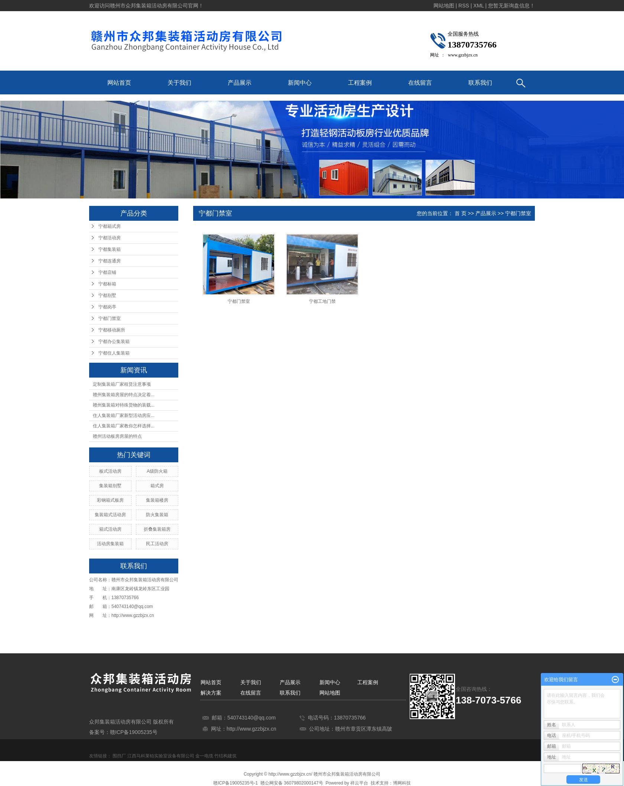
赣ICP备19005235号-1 (235, 783)
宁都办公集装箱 (114, 341)
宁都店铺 (107, 272)
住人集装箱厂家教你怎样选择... (124, 425)
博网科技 (402, 783)
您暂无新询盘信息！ (511, 6)
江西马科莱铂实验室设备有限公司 (160, 755)
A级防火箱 (157, 471)
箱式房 (157, 485)
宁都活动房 (109, 237)
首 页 (461, 213)
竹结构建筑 (225, 755)
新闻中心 (300, 83)
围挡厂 (119, 755)
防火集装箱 (157, 514)
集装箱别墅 (110, 485)
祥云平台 (359, 783)
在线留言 (420, 83)
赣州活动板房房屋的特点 (117, 436)
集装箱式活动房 (110, 514)
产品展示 (239, 83)
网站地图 (443, 6)
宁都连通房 (109, 260)
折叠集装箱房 (157, 529)
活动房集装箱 (110, 543)
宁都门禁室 (109, 318)
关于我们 (179, 83)
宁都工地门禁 (322, 301)
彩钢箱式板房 (110, 500)
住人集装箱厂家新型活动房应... (124, 415)
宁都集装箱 (109, 249)
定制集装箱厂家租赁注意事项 (122, 384)
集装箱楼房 (157, 500)
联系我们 (480, 83)
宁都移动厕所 (111, 330)
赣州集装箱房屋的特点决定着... (124, 394)
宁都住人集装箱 (114, 353)
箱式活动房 (110, 529)
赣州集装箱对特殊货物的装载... (124, 405)
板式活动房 (110, 471)
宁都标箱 (107, 284)
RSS (463, 6)
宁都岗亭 (107, 307)
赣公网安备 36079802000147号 (291, 783)
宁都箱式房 (109, 226)
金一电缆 (204, 755)
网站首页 (119, 83)
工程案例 (360, 83)
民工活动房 (157, 543)
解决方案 (211, 693)
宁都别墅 (107, 295)
